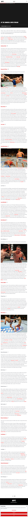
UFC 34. (25, 401)
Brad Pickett (6, 339)
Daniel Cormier (12, 142)
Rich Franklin (14, 54)
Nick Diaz (18, 66)
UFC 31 (13, 401)
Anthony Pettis (3, 431)
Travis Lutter (18, 56)
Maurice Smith (9, 397)
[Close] (27, 506)
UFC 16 (25, 438)
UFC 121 (7, 482)
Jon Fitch (7, 95)
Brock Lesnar (10, 483)
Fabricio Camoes (17, 235)
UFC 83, (25, 94)
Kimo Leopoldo (13, 113)
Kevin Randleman (20, 398)
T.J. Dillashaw (24, 345)
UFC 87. (3, 196)
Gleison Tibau (23, 454)
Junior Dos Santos (4, 146)
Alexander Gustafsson (8, 139)
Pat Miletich (3, 434)
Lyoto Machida (3, 202)
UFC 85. (19, 307)
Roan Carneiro (8, 199)
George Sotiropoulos (4, 463)
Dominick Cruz (5, 342)
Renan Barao (3, 312)
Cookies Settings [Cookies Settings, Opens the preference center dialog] (14, 510)
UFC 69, (6, 87)
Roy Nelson (2, 176)
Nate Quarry (19, 415)
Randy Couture (3, 292)
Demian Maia (17, 270)
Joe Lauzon (18, 472)
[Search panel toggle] (27, 1)
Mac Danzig (22, 453)
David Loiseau (17, 413)
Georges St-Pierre (4, 69)
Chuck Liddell (3, 282)
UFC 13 (2, 393)
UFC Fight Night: (23, 235)
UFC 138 (10, 339)
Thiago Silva (16, 214)
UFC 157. (17, 360)
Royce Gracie (3, 106)
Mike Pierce (18, 199)
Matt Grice (13, 360)
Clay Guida (9, 37)
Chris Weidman (7, 62)
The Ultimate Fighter (9, 56)
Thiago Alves (20, 198)
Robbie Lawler (10, 39)
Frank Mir (21, 181)
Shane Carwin (8, 176)
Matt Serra (2, 87)
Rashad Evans (8, 215)
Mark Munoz (20, 271)
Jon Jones (2, 124)
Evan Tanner (17, 411)
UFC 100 (9, 308)
